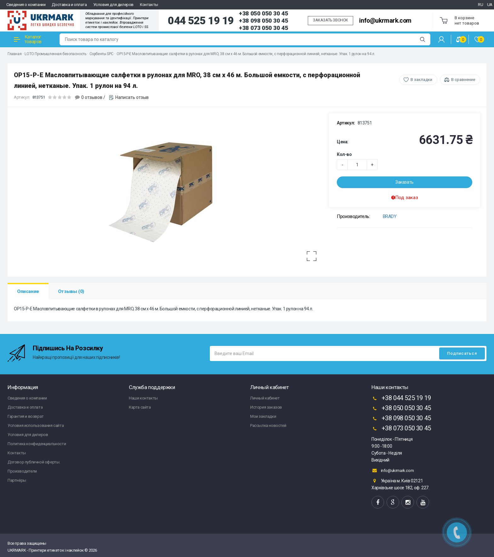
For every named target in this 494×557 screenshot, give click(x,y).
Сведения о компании (25, 4)
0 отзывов (91, 97)
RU (480, 4)
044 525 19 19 (201, 21)
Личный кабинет (264, 398)
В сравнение (463, 79)
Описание (28, 291)
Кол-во (344, 154)
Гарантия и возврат (26, 416)
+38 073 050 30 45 (263, 28)
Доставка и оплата (69, 4)
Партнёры (17, 480)
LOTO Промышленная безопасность (55, 54)
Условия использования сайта (36, 425)
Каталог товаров (28, 39)
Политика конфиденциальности (37, 443)
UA (489, 4)
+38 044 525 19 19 (401, 398)
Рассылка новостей (268, 425)
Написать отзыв (132, 97)
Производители (22, 471)
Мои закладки (263, 416)
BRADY (390, 216)
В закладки (421, 79)
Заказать (404, 182)
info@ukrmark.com (385, 20)
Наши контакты (143, 398)
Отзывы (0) (71, 291)
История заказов (266, 407)
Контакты (149, 4)
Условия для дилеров (113, 4)
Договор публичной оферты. (34, 462)
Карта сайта (140, 407)
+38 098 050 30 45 (263, 20)
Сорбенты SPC (101, 54)
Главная (14, 54)
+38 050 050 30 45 (263, 13)
